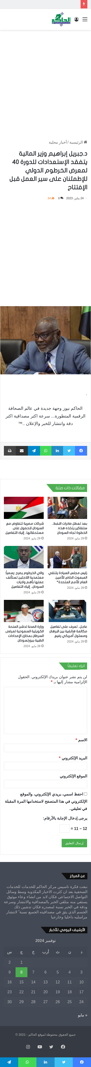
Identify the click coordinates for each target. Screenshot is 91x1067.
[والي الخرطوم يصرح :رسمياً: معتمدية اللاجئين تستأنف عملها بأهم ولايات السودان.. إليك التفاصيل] (24, 557)
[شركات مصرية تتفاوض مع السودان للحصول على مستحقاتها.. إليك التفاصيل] (24, 508)
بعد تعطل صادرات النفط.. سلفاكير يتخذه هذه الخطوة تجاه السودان (69, 528)
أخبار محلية (58, 142)
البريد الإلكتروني (73, 758)
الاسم (81, 740)
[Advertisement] (45, 80)
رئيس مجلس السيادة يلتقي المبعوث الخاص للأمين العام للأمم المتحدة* (67, 577)
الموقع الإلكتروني (73, 776)
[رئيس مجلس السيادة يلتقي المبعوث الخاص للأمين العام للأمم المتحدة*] (67, 557)
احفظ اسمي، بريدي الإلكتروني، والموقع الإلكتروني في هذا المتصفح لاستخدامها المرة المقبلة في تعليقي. (46, 801)
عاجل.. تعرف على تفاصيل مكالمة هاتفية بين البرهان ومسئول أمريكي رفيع (68, 631)
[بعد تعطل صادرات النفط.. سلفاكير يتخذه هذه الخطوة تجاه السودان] (67, 508)
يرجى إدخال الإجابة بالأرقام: (65, 818)
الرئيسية (78, 142)
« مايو (82, 1015)
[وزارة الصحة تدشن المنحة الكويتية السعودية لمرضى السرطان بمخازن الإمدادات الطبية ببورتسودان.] (24, 611)
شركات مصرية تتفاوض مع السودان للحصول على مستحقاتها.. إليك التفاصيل (24, 528)
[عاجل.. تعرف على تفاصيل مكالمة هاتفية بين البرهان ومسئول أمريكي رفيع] (67, 611)
